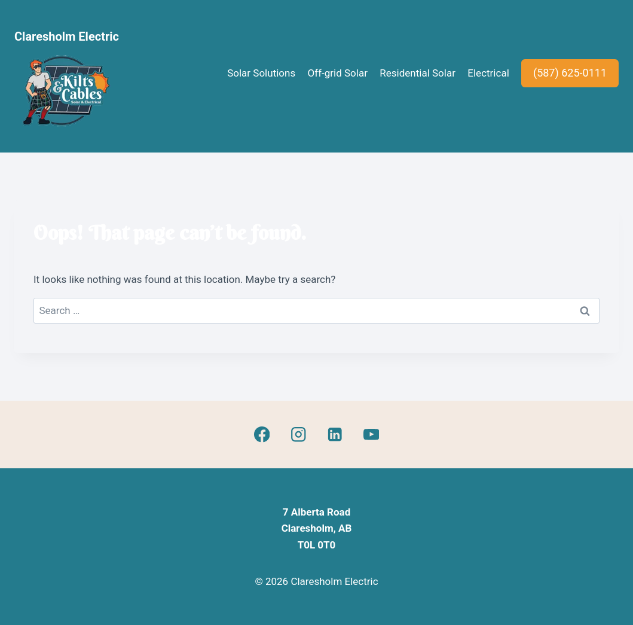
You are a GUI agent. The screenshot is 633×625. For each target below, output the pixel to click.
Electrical (488, 73)
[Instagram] (298, 434)
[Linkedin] (334, 434)
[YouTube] (371, 434)
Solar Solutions (261, 73)
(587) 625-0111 (570, 72)
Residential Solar (417, 73)
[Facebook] (262, 434)
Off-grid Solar (338, 73)
